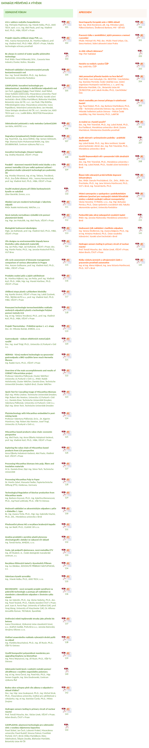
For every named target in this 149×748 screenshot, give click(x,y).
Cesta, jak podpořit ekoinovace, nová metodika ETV (29, 550)
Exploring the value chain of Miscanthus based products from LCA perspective (27, 449)
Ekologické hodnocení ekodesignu (21, 228)
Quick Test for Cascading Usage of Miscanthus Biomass (30, 392)
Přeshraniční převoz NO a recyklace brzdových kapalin (30, 524)
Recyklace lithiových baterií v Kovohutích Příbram (28, 563)
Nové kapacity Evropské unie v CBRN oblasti (99, 22)
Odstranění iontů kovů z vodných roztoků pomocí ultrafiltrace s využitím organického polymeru (28, 670)
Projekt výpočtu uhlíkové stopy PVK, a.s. (24, 38)
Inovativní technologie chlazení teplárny (24, 152)
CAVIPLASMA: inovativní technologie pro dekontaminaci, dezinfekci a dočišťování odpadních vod (31, 87)
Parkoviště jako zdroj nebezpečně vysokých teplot (102, 215)
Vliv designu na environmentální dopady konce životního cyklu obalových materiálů (27, 242)
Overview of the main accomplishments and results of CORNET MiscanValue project (30, 372)
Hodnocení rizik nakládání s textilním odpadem (101, 228)
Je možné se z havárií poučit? (92, 122)
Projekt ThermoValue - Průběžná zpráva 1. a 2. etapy (29, 326)
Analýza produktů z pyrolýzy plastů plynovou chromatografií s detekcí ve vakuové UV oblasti (27, 538)
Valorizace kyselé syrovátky (18, 576)
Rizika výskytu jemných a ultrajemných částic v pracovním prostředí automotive (100, 261)
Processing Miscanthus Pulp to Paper (22, 479)
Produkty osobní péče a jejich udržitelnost (24, 275)
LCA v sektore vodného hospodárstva (22, 22)
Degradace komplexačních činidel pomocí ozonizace (29, 136)
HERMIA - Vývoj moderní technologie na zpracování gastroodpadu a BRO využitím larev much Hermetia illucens (29, 357)
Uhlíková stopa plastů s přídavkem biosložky (25, 291)
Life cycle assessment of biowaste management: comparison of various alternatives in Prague (27, 261)
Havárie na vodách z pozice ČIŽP (94, 63)
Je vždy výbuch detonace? (91, 51)
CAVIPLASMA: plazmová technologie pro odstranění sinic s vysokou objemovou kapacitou (29, 726)
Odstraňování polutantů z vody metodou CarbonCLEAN (31, 123)
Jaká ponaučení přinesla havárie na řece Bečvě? (101, 76)
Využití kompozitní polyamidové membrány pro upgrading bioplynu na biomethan (27, 654)
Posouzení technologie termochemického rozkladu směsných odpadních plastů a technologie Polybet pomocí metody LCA (28, 310)
